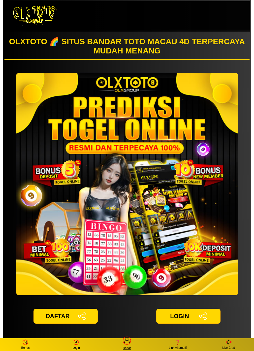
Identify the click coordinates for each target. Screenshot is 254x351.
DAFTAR (66, 316)
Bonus (25, 345)
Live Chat (228, 345)
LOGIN (188, 316)
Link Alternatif (178, 345)
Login (76, 345)
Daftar (127, 345)
